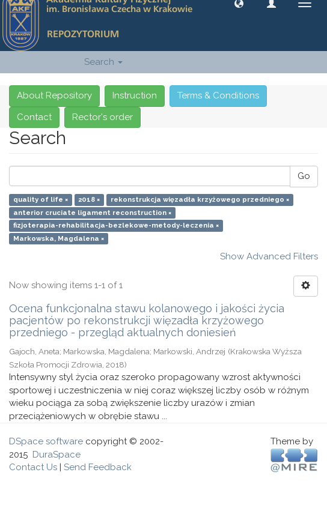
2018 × (89, 200)
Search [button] (103, 61)
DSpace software (46, 441)
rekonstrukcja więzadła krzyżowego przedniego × (200, 200)
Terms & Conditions (218, 95)
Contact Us (33, 467)
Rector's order (102, 117)
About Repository (54, 95)
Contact (34, 117)
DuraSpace (56, 454)
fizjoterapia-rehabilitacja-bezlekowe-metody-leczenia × (116, 226)
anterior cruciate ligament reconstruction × (92, 212)
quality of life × (40, 200)
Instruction (134, 95)
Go (304, 176)
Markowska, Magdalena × (58, 238)
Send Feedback (98, 467)
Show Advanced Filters (269, 256)
